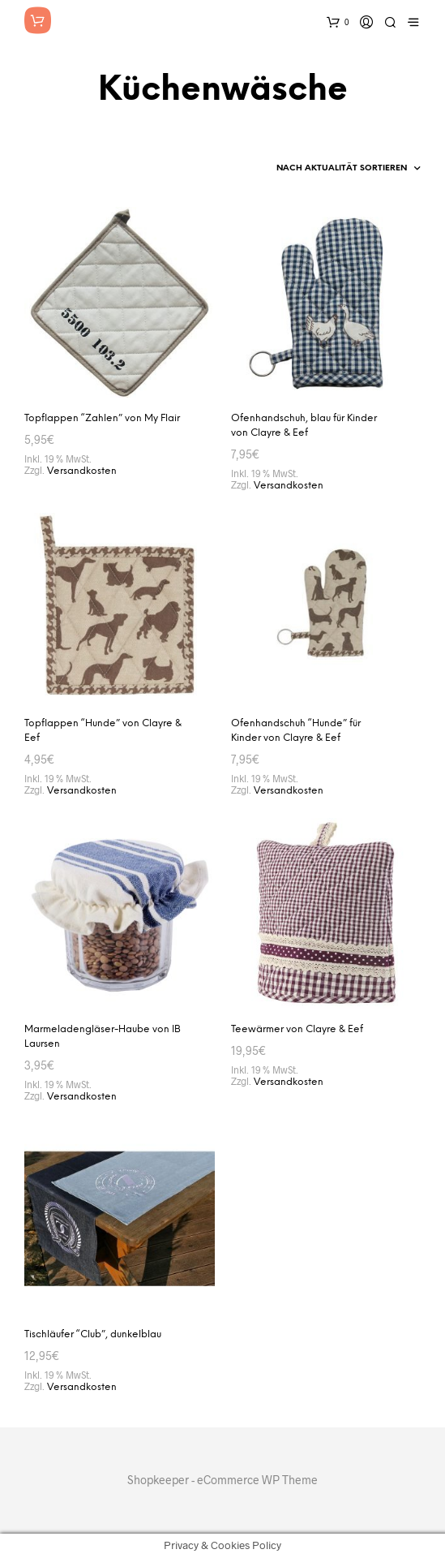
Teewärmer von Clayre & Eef (297, 1029)
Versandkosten (82, 471)
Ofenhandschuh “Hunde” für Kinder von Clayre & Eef (296, 730)
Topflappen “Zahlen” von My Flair (102, 418)
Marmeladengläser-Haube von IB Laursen (102, 1036)
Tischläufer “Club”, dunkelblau (92, 1334)
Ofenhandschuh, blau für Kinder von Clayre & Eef (304, 425)
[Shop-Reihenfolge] (312, 169)
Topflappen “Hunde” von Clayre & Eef (103, 730)
